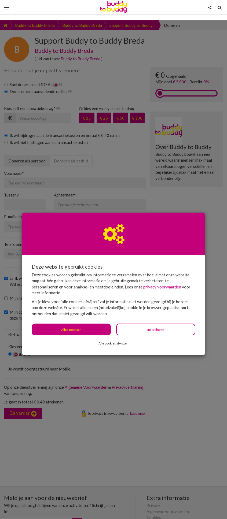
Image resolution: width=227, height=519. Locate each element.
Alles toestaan (71, 309)
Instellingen (155, 309)
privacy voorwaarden (162, 266)
